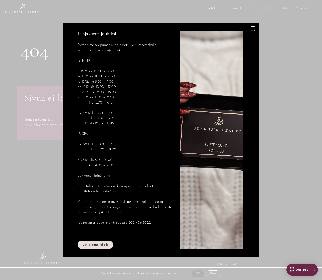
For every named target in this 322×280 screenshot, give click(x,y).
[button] (252, 28)
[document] (161, 140)
